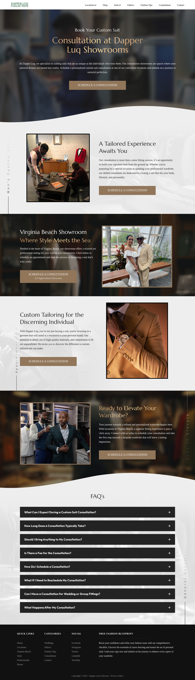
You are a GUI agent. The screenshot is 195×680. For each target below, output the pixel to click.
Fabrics (130, 5)
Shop (105, 5)
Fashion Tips (146, 5)
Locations (90, 5)
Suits (117, 5)
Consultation (165, 5)
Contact (180, 5)
